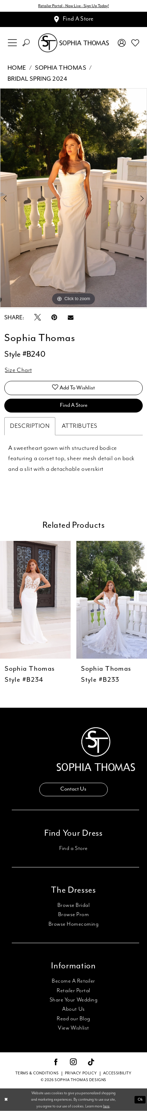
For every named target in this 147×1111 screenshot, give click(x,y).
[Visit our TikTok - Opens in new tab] (91, 1063)
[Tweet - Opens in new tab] (37, 318)
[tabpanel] (73, 198)
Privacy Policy (81, 1073)
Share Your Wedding (73, 1000)
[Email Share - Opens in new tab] (70, 318)
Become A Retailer (73, 981)
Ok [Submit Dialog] (140, 1099)
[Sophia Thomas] (73, 43)
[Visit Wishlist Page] (135, 43)
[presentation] (35, 600)
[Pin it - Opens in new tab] (54, 318)
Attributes (79, 426)
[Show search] (26, 43)
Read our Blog (73, 1019)
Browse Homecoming (74, 924)
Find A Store (73, 405)
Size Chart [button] (18, 370)
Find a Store (73, 848)
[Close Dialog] (6, 1100)
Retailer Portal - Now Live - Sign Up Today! (73, 6)
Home (16, 67)
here (106, 1106)
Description (30, 426)
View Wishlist (73, 1028)
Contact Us (73, 789)
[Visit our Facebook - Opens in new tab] (56, 1062)
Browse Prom (73, 914)
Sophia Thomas (60, 67)
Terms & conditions (37, 1073)
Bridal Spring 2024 (37, 79)
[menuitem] (12, 42)
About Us (73, 1009)
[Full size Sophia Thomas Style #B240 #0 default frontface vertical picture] (73, 198)
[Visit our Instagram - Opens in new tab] (73, 1062)
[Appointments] (73, 19)
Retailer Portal (73, 991)
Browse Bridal (73, 905)
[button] (12, 42)
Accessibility (117, 1073)
